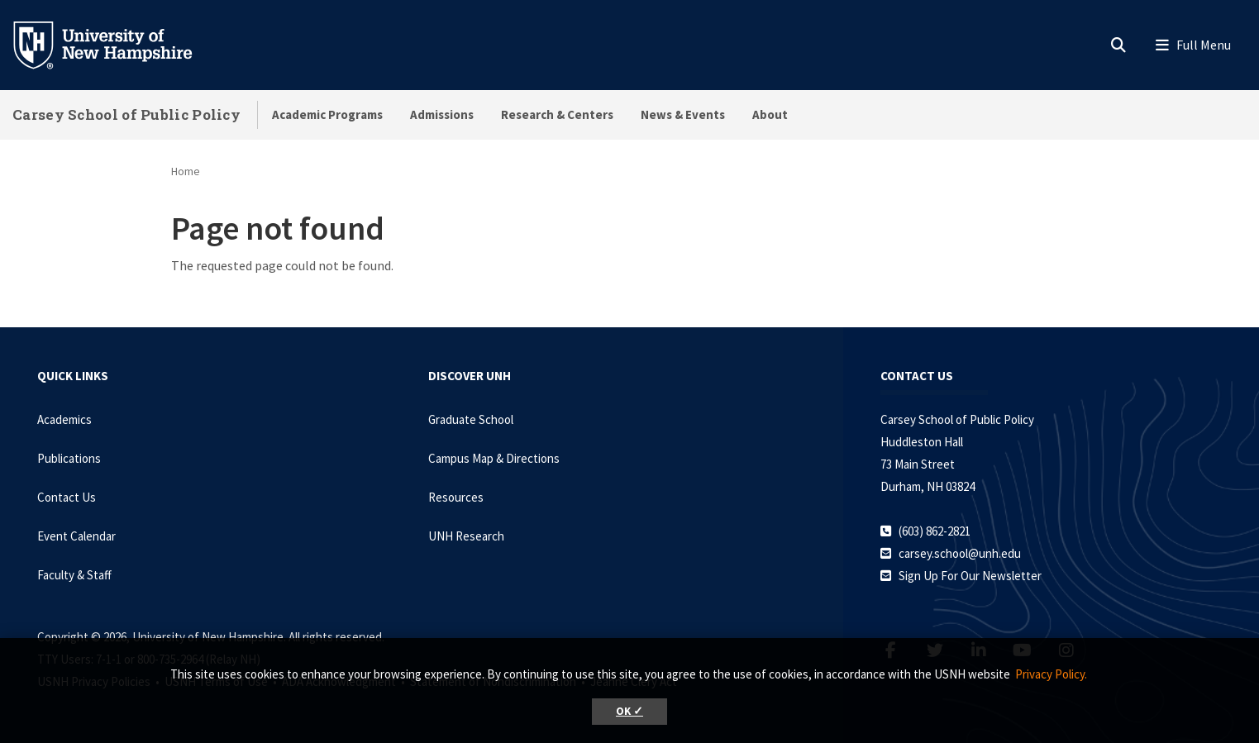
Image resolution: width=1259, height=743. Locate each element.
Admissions (442, 114)
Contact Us (66, 497)
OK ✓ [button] (629, 711)
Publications (69, 458)
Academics (64, 419)
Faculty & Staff (74, 575)
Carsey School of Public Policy (126, 114)
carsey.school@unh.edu (960, 553)
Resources (456, 497)
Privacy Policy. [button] (1051, 674)
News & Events (683, 114)
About (770, 114)
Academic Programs (327, 114)
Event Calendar (76, 536)
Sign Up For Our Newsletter (970, 575)
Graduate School (470, 419)
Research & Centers (557, 114)
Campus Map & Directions (494, 458)
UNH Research (466, 536)
